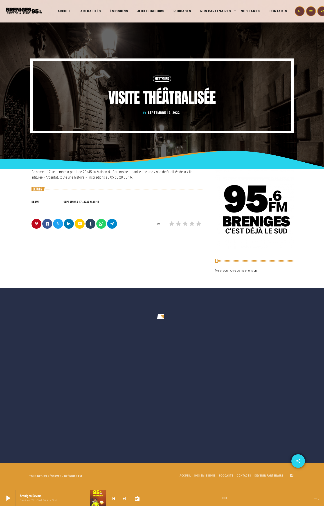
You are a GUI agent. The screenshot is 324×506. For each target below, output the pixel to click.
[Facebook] (292, 476)
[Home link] (23, 11)
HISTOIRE (162, 78)
